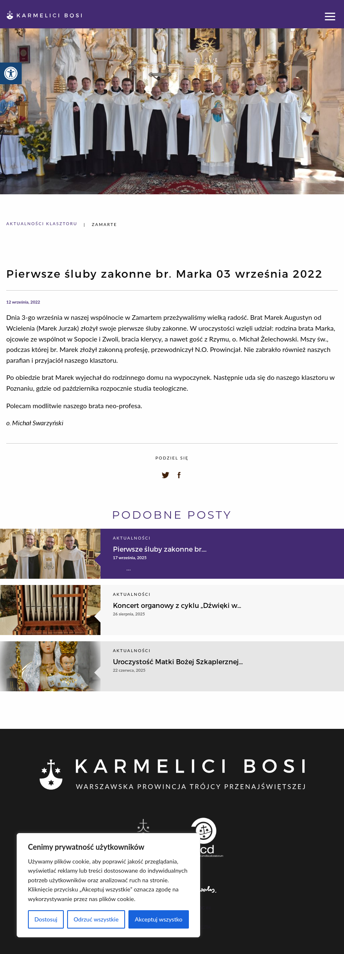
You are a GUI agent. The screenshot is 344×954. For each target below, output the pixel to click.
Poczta (203, 927)
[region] (108, 885)
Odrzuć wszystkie (95, 919)
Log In (203, 908)
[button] (11, 73)
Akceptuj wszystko (158, 919)
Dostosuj (45, 919)
